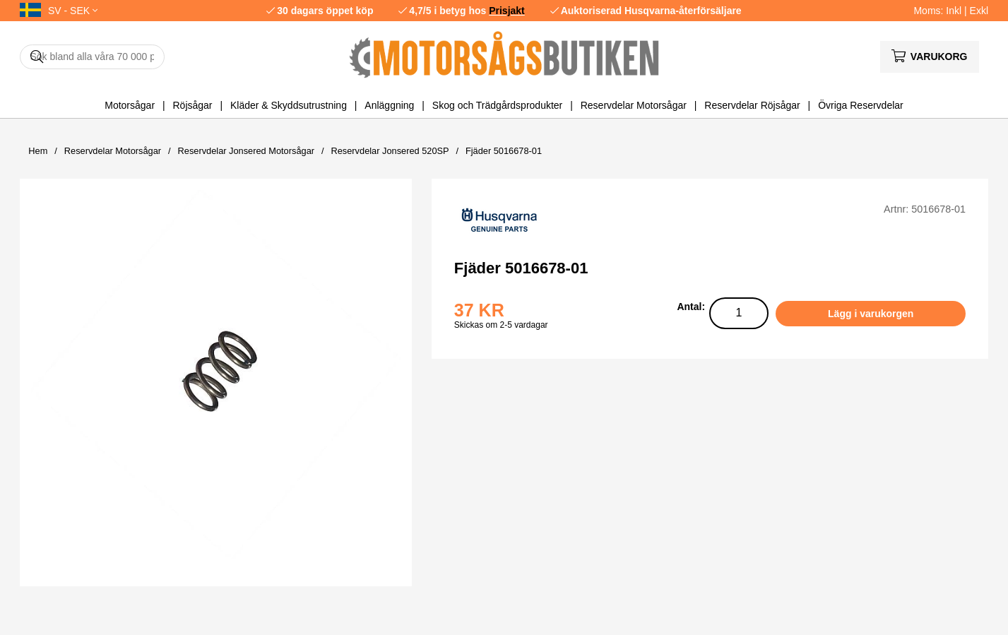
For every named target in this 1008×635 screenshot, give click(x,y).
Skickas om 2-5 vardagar (501, 325)
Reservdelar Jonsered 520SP (390, 151)
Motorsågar (130, 105)
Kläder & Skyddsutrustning (288, 105)
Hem (37, 151)
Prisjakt (507, 10)
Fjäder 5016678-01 (504, 151)
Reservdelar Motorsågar (634, 105)
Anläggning (389, 105)
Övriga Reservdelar (860, 105)
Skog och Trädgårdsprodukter (497, 105)
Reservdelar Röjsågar (752, 105)
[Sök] (92, 56)
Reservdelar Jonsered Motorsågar (246, 151)
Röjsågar (192, 105)
